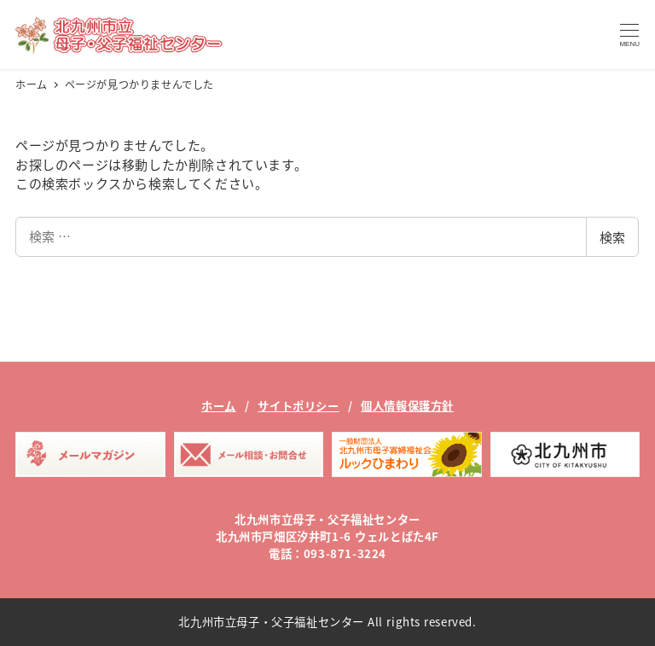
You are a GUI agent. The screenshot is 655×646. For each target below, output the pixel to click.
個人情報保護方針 (407, 406)
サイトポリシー (298, 406)
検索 (612, 237)
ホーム (218, 406)
